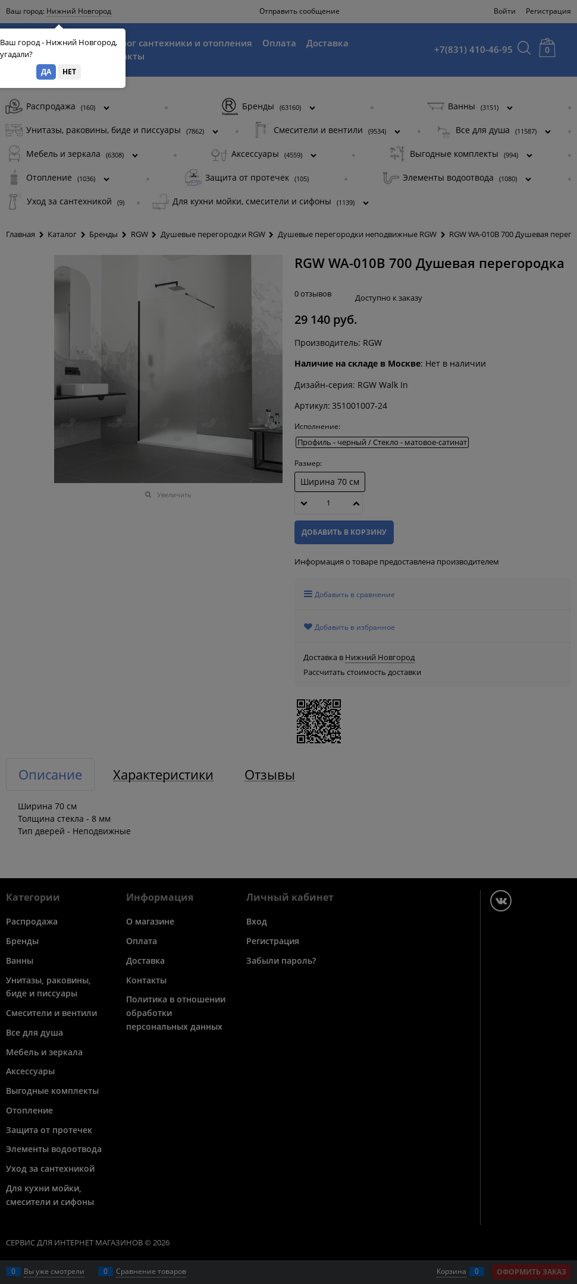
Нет (69, 72)
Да (46, 72)
